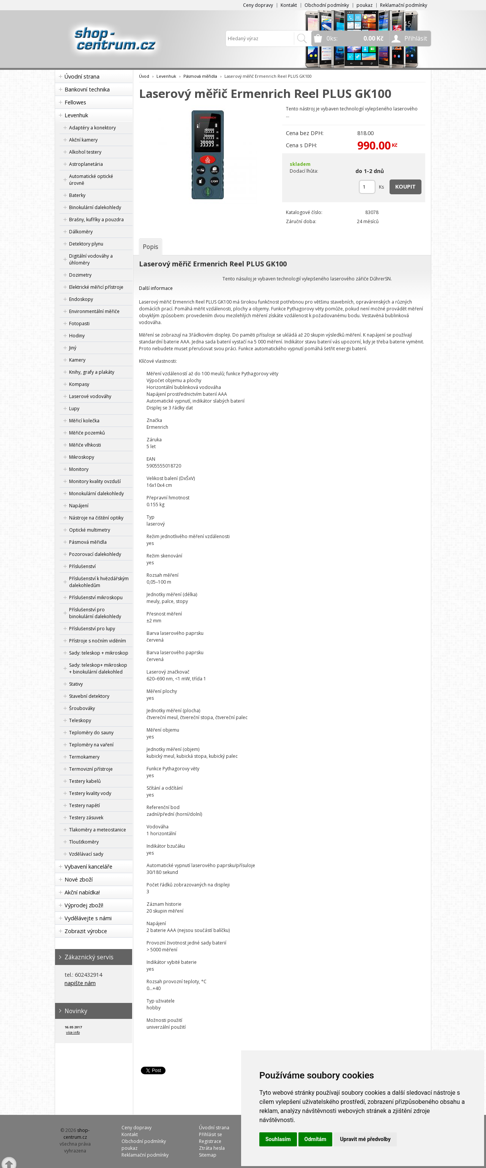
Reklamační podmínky (403, 5)
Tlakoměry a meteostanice (97, 829)
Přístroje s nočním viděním (97, 641)
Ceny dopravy (258, 5)
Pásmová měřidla (88, 542)
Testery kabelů (85, 781)
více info (73, 1032)
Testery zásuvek (86, 817)
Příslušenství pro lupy (92, 628)
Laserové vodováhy (90, 396)
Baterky (77, 195)
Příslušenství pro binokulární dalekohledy (95, 613)
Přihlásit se (210, 1134)
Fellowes (75, 102)
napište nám (80, 983)
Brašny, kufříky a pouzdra (96, 219)
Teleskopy (80, 720)
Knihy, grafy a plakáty (91, 372)
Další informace (156, 288)
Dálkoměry (81, 231)
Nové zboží (79, 879)
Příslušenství (82, 566)
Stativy (76, 684)
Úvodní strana (82, 76)
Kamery (77, 360)
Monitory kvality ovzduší (95, 481)
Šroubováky (82, 708)
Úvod (144, 76)
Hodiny (77, 335)
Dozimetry (80, 275)
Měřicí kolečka (84, 420)
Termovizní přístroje (91, 769)
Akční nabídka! (82, 892)
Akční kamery (83, 140)
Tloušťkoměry (84, 842)
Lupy (74, 408)
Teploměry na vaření (91, 744)
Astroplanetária (86, 164)
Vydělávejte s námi (88, 918)
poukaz (364, 5)
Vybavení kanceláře (88, 866)
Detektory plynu (86, 244)
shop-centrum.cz (76, 1133)
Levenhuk (76, 115)
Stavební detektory (89, 696)
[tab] (150, 246)
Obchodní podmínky (327, 5)
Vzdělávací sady (86, 854)
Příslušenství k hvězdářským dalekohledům (99, 582)
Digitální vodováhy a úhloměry (91, 259)
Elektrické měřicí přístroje (96, 287)
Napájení (78, 505)
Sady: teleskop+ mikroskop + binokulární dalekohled (98, 668)
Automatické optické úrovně (91, 179)
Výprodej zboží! (84, 905)
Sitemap (207, 1155)
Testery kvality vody (90, 793)
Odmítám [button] (316, 1139)
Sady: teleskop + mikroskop (98, 653)
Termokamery (84, 757)
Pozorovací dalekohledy (95, 554)
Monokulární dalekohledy (96, 493)
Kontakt (289, 5)
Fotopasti (79, 323)
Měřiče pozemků (87, 433)
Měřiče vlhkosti (85, 445)
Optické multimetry (89, 530)
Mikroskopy (81, 457)
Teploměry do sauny (91, 732)
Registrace (210, 1141)
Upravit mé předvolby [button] (365, 1139)
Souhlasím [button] (278, 1139)
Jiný (72, 348)
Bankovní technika (87, 89)
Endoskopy (81, 299)
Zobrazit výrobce (86, 931)
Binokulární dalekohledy (95, 207)
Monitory (78, 469)
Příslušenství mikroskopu (96, 597)
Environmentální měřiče (94, 311)
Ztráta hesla (212, 1148)
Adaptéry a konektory (92, 127)
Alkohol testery (85, 152)
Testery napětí (84, 805)
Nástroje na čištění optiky (96, 518)
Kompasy (79, 384)
